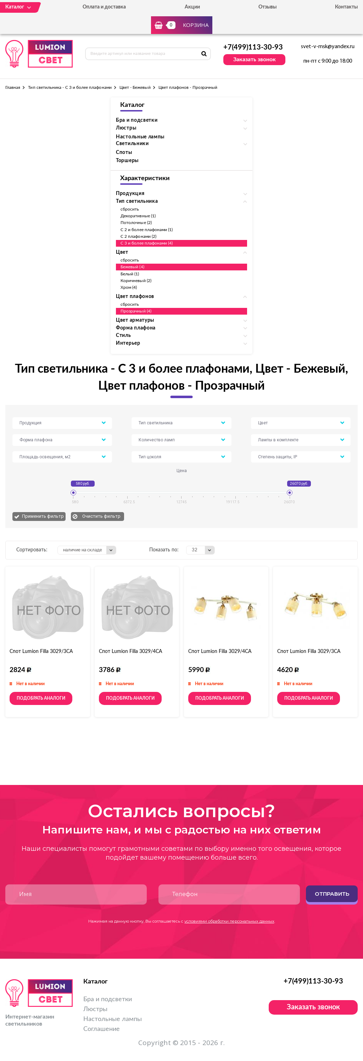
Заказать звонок (254, 59)
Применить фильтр (43, 516)
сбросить (130, 209)
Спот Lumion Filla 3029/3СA (41, 651)
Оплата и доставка (104, 7)
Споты (124, 152)
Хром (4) (129, 287)
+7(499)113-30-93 (253, 47)
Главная (12, 87)
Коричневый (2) (136, 281)
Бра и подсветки (107, 999)
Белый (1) (130, 274)
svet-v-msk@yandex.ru (327, 47)
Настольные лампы (140, 136)
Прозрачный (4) (136, 311)
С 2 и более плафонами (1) (147, 230)
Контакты (346, 7)
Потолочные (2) (136, 222)
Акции (192, 7)
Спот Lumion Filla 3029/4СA (130, 651)
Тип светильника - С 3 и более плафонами (69, 87)
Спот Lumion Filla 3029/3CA (308, 651)
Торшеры (127, 160)
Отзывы (267, 7)
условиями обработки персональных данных (229, 921)
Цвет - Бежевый (135, 87)
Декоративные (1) (138, 216)
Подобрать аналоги (41, 698)
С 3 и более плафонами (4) (147, 243)
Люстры (95, 1009)
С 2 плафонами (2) (138, 236)
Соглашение (101, 1029)
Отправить (332, 893)
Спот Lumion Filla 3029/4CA (219, 651)
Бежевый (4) (132, 267)
